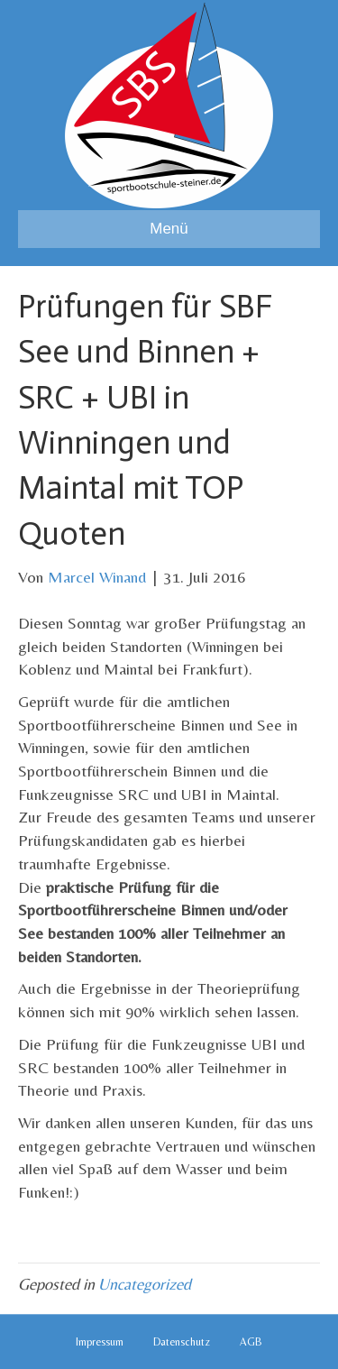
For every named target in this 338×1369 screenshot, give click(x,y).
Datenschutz (181, 1342)
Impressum (99, 1342)
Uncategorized (144, 1283)
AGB (251, 1342)
